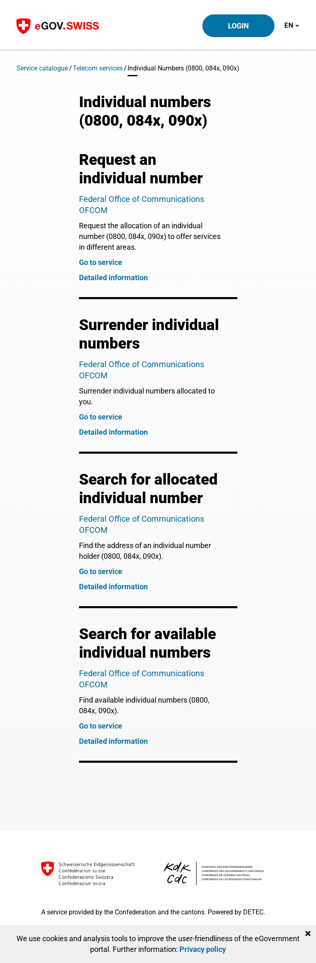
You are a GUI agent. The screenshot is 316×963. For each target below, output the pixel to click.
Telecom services (98, 68)
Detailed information (113, 277)
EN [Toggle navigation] (292, 25)
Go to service (100, 262)
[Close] (308, 934)
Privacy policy (202, 949)
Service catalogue (42, 68)
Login (238, 25)
